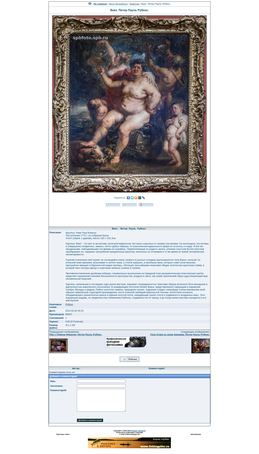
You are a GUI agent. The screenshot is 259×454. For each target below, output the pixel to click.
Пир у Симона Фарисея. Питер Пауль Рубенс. (75, 334)
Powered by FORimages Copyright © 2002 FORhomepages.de (129, 433)
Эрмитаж (134, 4)
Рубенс (69, 304)
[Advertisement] (129, 215)
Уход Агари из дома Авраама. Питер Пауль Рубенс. (180, 334)
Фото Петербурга (118, 4)
